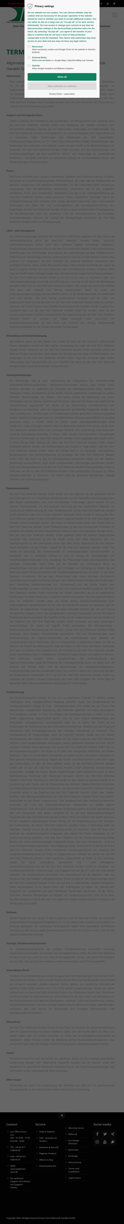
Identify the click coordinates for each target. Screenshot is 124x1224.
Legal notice (69, 94)
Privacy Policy (55, 94)
